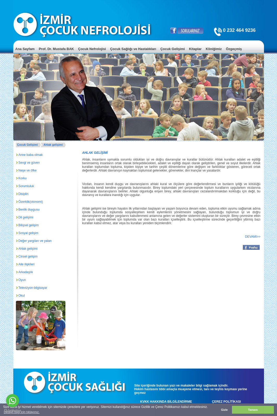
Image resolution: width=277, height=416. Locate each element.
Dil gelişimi (25, 217)
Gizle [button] (224, 409)
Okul (21, 295)
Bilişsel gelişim (28, 225)
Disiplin (23, 194)
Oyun (22, 280)
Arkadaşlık (25, 272)
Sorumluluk (26, 186)
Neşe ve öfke (27, 170)
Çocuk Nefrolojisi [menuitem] (92, 49)
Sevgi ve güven (29, 162)
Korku (22, 178)
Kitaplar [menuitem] (195, 49)
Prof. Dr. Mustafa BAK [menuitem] (56, 49)
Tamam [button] (253, 409)
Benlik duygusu (29, 209)
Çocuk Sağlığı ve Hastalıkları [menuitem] (133, 49)
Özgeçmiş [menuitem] (234, 49)
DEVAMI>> (252, 236)
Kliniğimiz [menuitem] (214, 49)
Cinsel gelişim (28, 256)
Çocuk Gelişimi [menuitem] (172, 49)
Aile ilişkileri (26, 264)
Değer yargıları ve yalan (35, 241)
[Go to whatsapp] (12, 400)
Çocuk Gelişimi (27, 144)
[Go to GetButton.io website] (12, 410)
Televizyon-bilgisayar (32, 288)
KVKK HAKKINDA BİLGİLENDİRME (166, 401)
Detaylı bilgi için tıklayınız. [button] (21, 412)
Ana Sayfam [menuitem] (25, 49)
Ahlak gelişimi (53, 144)
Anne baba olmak (30, 155)
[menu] (138, 52)
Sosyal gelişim (28, 233)
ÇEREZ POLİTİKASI (226, 401)
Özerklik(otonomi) (30, 202)
